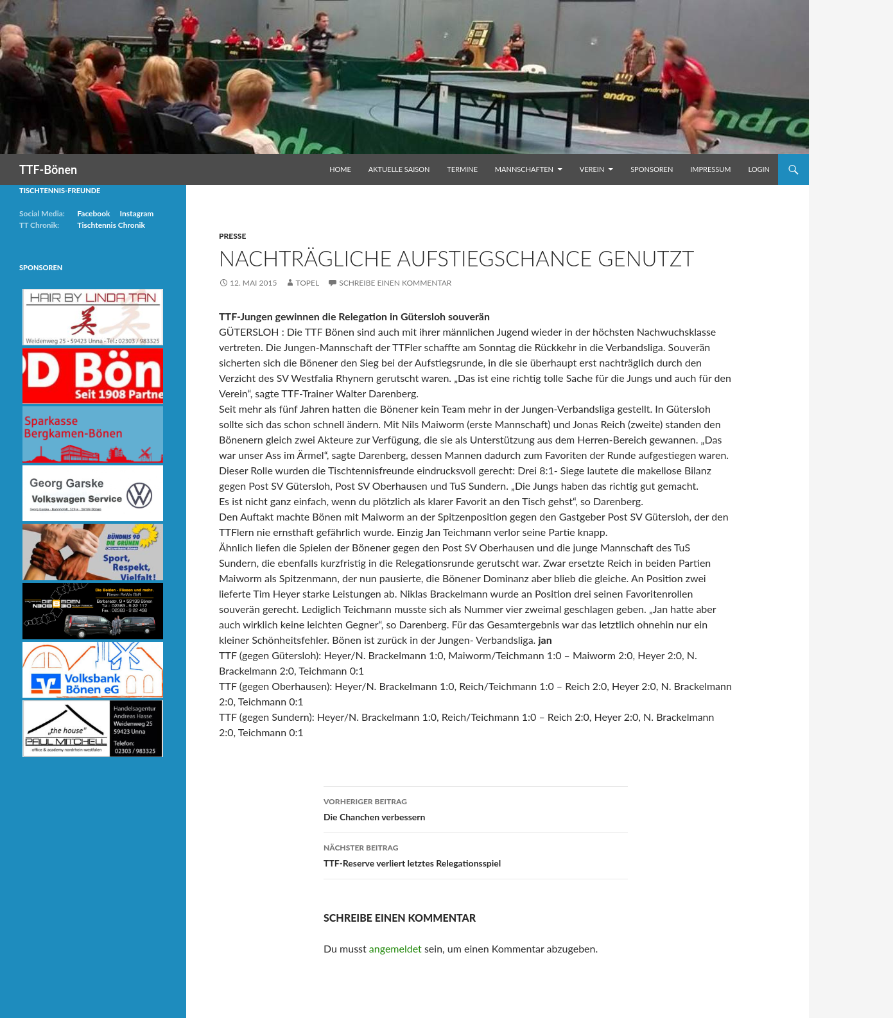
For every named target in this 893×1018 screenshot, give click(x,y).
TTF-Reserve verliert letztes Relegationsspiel (476, 854)
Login (759, 169)
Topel (307, 283)
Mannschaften (524, 169)
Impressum (710, 169)
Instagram (136, 213)
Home (340, 169)
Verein (592, 169)
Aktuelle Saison (399, 169)
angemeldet (395, 948)
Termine (462, 169)
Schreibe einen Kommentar (395, 283)
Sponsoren (651, 169)
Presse (232, 236)
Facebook (93, 213)
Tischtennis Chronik (111, 225)
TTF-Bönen (48, 169)
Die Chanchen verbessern (476, 808)
